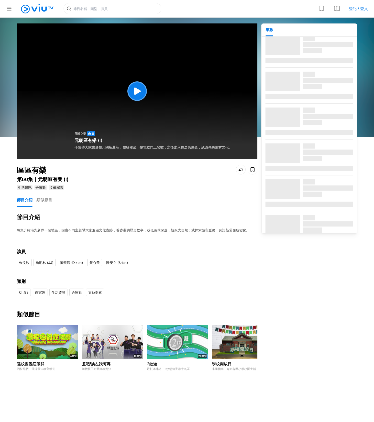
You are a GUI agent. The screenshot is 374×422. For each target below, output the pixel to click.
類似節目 (44, 199)
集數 (269, 29)
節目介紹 (25, 199)
